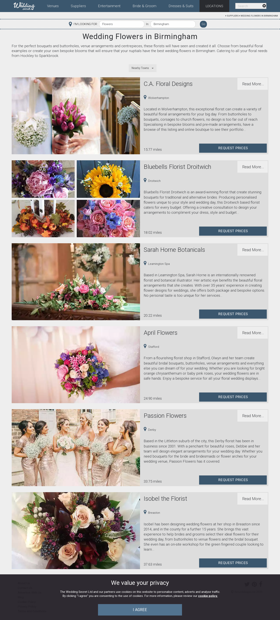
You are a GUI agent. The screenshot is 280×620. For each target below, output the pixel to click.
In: (147, 24)
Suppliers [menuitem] (78, 6)
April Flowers (161, 332)
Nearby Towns (140, 68)
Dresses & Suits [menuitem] (181, 6)
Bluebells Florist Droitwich (177, 166)
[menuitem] (27, 5)
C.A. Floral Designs (168, 83)
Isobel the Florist (165, 498)
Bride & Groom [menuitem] (144, 6)
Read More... (253, 84)
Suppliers (233, 16)
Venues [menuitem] (53, 6)
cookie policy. (208, 596)
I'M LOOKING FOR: (86, 24)
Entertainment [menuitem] (109, 6)
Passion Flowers (165, 415)
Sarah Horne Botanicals (174, 249)
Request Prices (233, 148)
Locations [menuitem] (214, 6)
